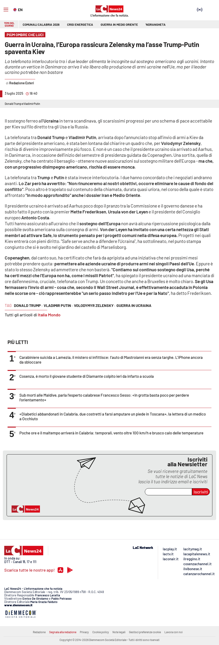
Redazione (39, 632)
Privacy (84, 632)
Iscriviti (201, 491)
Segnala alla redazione (62, 632)
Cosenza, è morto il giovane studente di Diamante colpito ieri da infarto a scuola (86, 376)
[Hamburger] (6, 9)
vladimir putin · (58, 305)
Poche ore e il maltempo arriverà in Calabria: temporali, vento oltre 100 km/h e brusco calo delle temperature (111, 432)
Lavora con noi (173, 632)
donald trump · (28, 305)
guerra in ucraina (133, 305)
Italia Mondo (49, 314)
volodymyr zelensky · (94, 305)
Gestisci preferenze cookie (145, 632)
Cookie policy (100, 632)
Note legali (118, 632)
